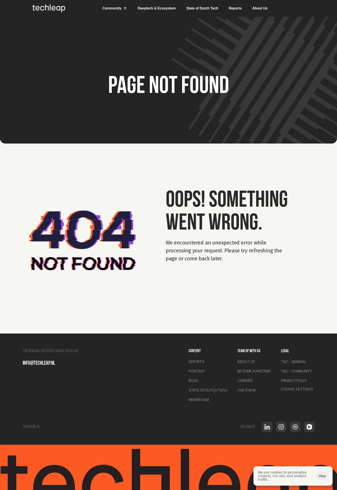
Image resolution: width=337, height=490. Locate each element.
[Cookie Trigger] (297, 390)
